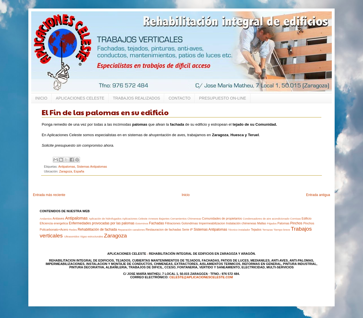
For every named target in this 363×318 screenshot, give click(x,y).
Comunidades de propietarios (222, 218)
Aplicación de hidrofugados (105, 218)
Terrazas (267, 229)
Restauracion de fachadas (163, 229)
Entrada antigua (318, 195)
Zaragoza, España (71, 171)
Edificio (306, 218)
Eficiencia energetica (54, 223)
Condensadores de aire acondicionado (266, 218)
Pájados (272, 223)
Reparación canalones (131, 229)
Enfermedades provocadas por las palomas (101, 223)
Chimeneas (194, 218)
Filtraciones (173, 223)
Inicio (186, 195)
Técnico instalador (239, 229)
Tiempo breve (281, 229)
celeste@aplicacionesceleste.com (201, 277)
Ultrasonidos (71, 236)
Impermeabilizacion (212, 223)
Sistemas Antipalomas (92, 166)
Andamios (46, 218)
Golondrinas (190, 223)
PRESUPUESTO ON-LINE (222, 98)
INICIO (41, 98)
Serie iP (187, 229)
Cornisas (295, 218)
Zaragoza (115, 236)
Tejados (256, 229)
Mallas (261, 223)
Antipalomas (66, 166)
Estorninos (141, 223)
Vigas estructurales (91, 236)
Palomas (283, 223)
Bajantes (164, 218)
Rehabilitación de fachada (97, 229)
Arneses (153, 218)
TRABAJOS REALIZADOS (136, 98)
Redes (73, 229)
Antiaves (58, 218)
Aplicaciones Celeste (134, 218)
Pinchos (296, 223)
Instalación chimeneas (241, 223)
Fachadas (156, 223)
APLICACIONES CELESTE (80, 98)
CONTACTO (179, 98)
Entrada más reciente (49, 195)
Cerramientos (178, 218)
